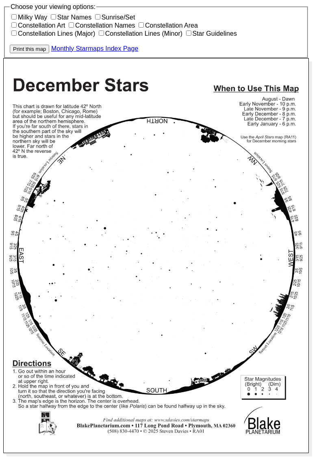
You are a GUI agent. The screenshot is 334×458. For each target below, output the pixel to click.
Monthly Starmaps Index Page (94, 48)
